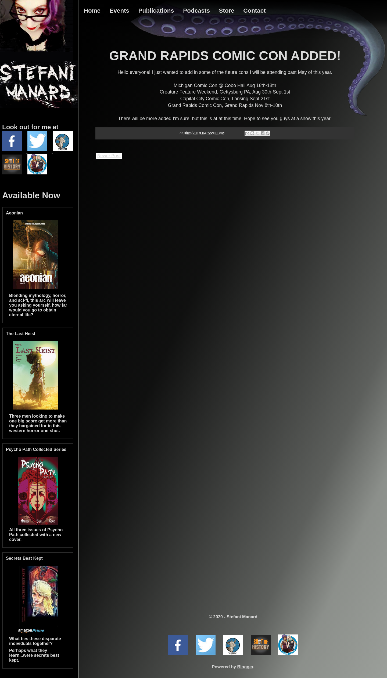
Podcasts (196, 10)
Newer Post (109, 155)
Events (119, 10)
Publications (156, 10)
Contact (254, 10)
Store (226, 10)
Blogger (245, 667)
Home (92, 10)
